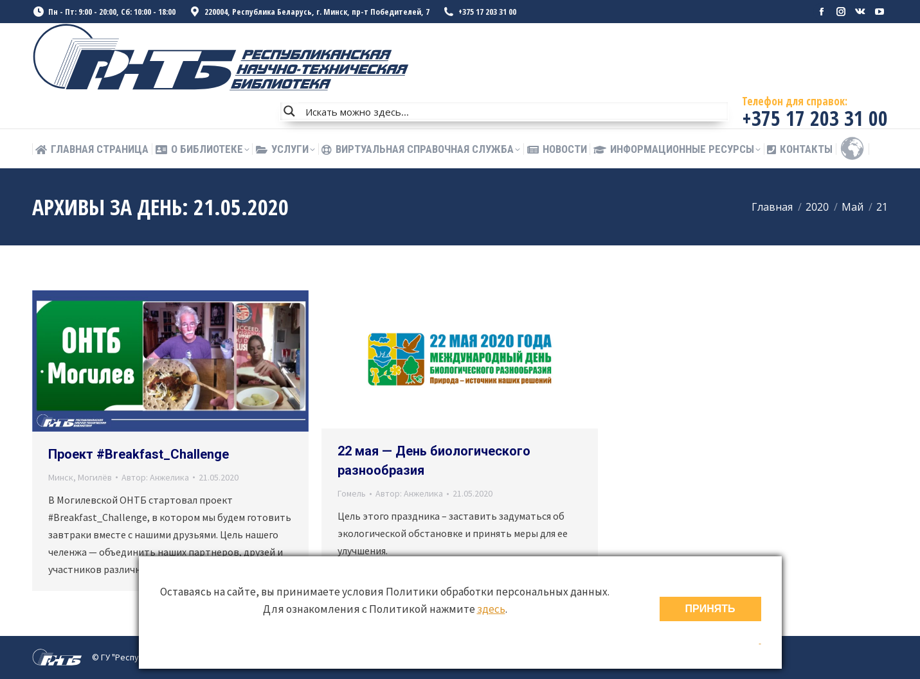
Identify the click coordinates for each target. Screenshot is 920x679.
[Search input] (513, 111)
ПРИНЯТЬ (710, 608)
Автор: (155, 477)
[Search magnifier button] (289, 111)
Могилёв (95, 477)
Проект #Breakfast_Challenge (138, 454)
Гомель (352, 493)
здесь (491, 609)
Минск (60, 477)
